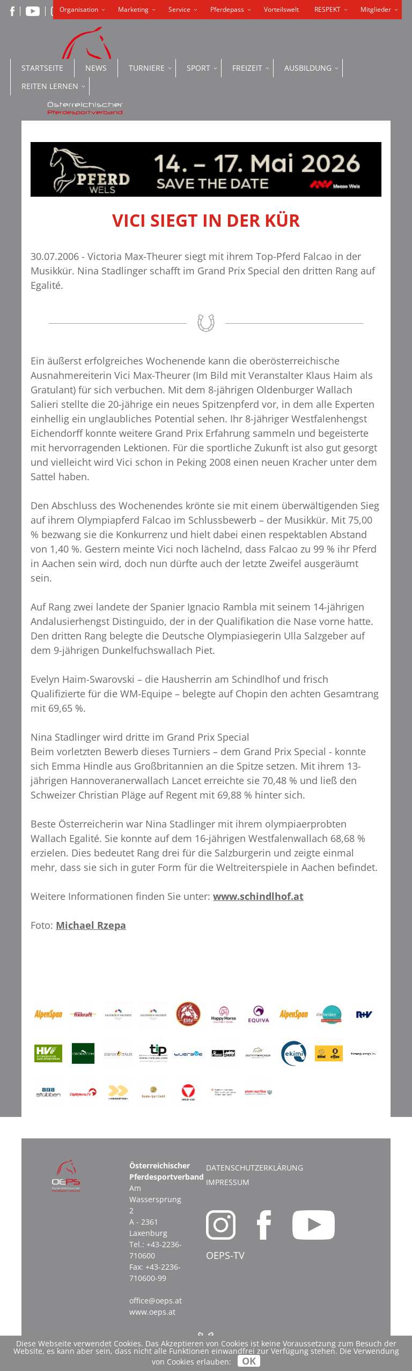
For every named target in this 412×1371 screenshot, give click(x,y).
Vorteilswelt (281, 9)
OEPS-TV (225, 1255)
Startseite (42, 68)
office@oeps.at (155, 1300)
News (96, 68)
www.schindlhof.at (258, 896)
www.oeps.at (152, 1312)
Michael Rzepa (91, 925)
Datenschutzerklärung (254, 1168)
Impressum (227, 1182)
